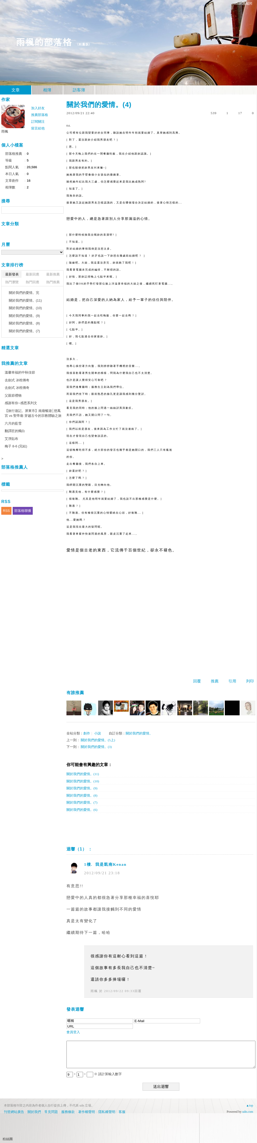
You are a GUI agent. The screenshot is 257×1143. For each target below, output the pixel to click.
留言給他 (38, 128)
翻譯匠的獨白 (15, 431)
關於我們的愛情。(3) (96, 747)
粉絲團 (8, 1139)
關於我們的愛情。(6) (81, 810)
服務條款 (68, 1112)
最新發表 (12, 274)
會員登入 (73, 1032)
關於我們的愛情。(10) (82, 781)
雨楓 (94, 991)
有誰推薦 (75, 692)
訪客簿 (79, 90)
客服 (122, 1112)
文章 (15, 90)
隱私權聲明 (106, 1112)
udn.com (247, 1111)
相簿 (47, 90)
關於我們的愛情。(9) (81, 788)
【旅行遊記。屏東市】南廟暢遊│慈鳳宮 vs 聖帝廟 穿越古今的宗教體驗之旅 (33, 413)
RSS (6, 511)
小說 (97, 733)
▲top (249, 1105)
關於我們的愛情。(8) (81, 795)
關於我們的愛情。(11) (82, 774)
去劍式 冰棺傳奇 (17, 380)
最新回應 (32, 274)
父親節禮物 (13, 395)
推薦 (215, 681)
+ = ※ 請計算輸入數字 (94, 1074)
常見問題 (51, 1112)
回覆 (197, 681)
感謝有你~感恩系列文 (21, 403)
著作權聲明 (86, 1112)
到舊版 (83, 44)
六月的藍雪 (13, 423)
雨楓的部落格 (44, 41)
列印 (250, 681)
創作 (86, 733)
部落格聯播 (22, 511)
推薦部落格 (39, 115)
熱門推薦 (53, 282)
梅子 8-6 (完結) (16, 446)
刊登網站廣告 (14, 1112)
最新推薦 (53, 274)
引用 (232, 681)
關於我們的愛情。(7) (81, 802)
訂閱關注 (38, 121)
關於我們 (34, 1112)
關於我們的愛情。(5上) (98, 740)
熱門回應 (32, 282)
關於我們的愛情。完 (24, 293)
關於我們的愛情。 (139, 733)
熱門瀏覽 (12, 282)
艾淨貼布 (11, 439)
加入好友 (38, 108)
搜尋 (59, 210)
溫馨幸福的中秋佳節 (20, 372)
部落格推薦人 (14, 467)
